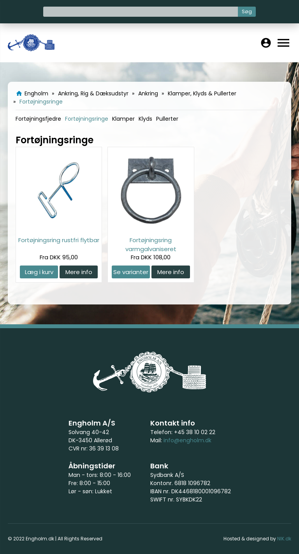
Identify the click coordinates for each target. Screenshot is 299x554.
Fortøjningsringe (86, 119)
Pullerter (167, 119)
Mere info (78, 272)
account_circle (266, 43)
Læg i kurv (39, 272)
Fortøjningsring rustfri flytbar (58, 240)
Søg (247, 11)
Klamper (123, 119)
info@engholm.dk (187, 440)
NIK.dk (284, 538)
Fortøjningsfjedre (38, 119)
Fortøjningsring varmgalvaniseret (150, 244)
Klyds (145, 119)
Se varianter (130, 272)
